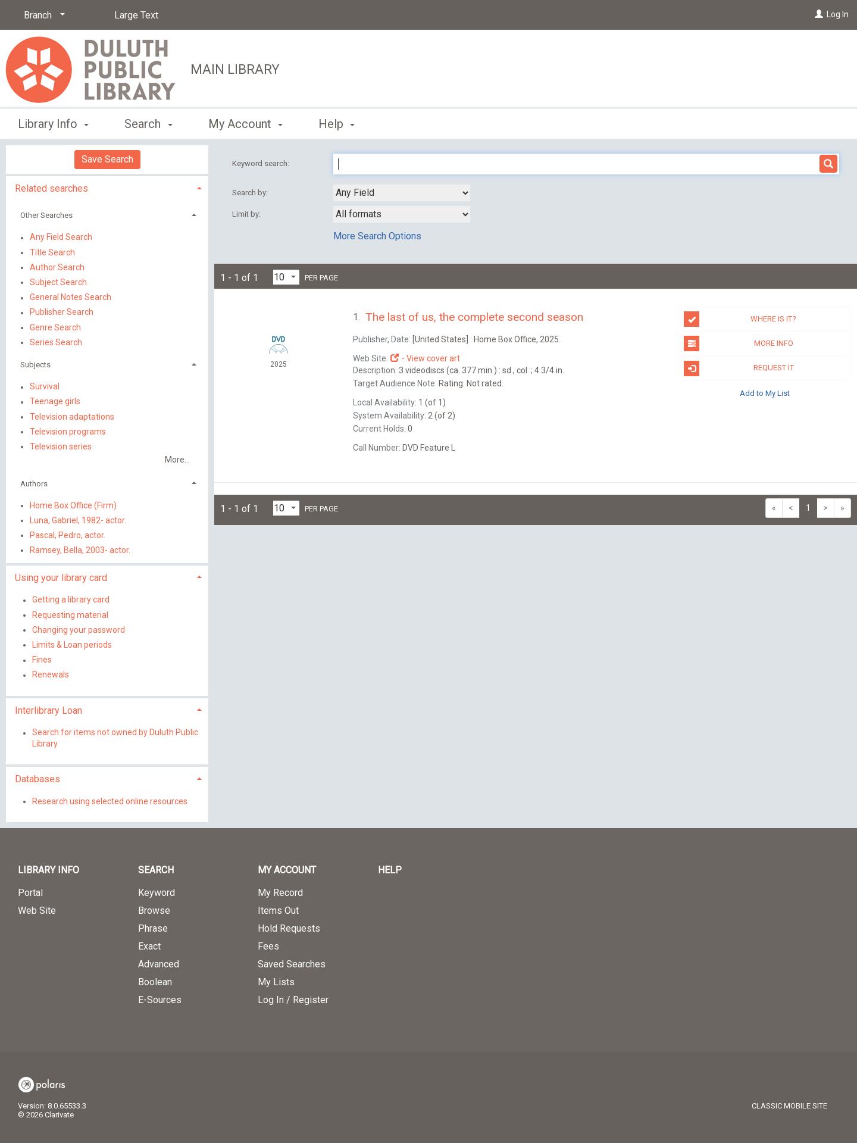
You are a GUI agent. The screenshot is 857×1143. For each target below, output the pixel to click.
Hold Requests (289, 928)
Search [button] (148, 124)
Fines (42, 660)
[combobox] (401, 193)
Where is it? (740, 319)
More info (738, 343)
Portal (30, 892)
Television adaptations (72, 416)
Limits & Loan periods (72, 644)
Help (390, 870)
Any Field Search (61, 237)
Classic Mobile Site (789, 1105)
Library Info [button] (53, 124)
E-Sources (160, 999)
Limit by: (247, 214)
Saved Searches (292, 964)
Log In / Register (293, 999)
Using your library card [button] (61, 577)
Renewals (50, 675)
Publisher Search (61, 312)
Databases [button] (37, 779)
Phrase (153, 928)
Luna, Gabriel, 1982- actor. (78, 520)
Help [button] (336, 124)
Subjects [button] (35, 364)
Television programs (68, 431)
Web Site (37, 910)
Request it (738, 368)
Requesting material (70, 615)
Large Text (136, 15)
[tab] (107, 187)
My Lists (276, 982)
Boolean (155, 982)
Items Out (278, 910)
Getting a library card (71, 600)
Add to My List (765, 393)
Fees (268, 946)
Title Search (52, 252)
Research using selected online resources (109, 801)
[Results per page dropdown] (286, 277)
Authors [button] (34, 483)
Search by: (251, 192)
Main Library (235, 69)
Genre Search (55, 327)
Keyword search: (261, 163)
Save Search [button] (107, 159)
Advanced (158, 964)
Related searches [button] (51, 188)
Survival (45, 387)
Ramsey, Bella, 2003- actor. (80, 550)
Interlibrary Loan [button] (48, 710)
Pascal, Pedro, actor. (67, 535)
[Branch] (42, 15)
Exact (149, 946)
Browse (154, 910)
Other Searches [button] (46, 215)
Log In (838, 14)
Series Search (56, 342)
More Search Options (377, 236)
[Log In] (819, 14)
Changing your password (78, 630)
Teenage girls (55, 402)
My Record (280, 892)
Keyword (156, 892)
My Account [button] (245, 124)
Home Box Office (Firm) (73, 505)
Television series (61, 446)
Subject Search (58, 282)
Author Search (57, 267)
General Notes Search (70, 297)
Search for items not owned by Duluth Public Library (115, 738)
